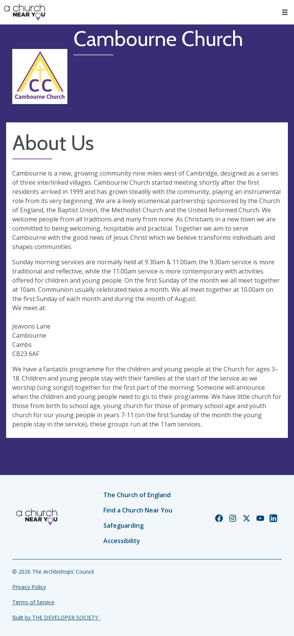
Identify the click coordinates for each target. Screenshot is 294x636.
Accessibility (121, 541)
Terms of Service (33, 602)
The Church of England (137, 495)
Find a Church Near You (137, 510)
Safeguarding (123, 525)
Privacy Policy (29, 586)
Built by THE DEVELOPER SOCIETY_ (56, 617)
